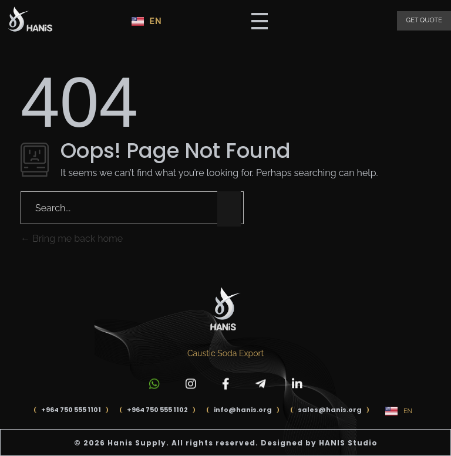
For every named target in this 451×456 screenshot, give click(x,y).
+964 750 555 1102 (157, 409)
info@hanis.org (243, 409)
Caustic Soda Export (225, 353)
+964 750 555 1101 (71, 409)
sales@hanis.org (330, 409)
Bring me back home (72, 238)
